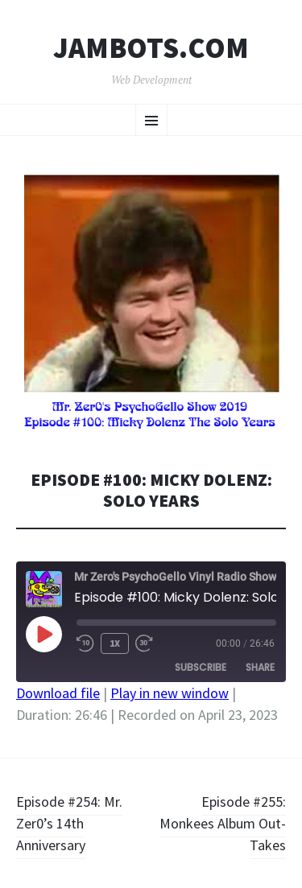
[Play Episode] (43, 634)
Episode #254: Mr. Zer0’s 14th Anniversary (69, 823)
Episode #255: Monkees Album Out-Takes (222, 823)
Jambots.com (151, 48)
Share (260, 667)
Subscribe (200, 667)
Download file (58, 693)
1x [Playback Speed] (115, 643)
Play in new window (169, 693)
